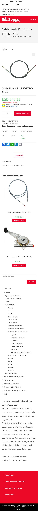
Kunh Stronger (12, 317)
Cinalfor (10, 314)
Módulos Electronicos (18, 338)
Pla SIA (10, 358)
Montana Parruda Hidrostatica (17, 332)
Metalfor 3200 (12, 323)
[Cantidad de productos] (7, 113)
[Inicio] (2, 37)
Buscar (31, 282)
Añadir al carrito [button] (19, 220)
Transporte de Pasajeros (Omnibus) (15, 391)
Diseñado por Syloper (19, 509)
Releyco (10, 367)
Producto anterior (10, 49)
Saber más (13, 106)
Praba (10, 361)
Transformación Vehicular (12, 387)
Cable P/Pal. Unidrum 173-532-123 (19, 212)
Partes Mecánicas (13, 123)
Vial (5, 394)
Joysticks (14, 335)
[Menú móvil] (32, 19)
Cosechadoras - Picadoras (13, 299)
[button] (33, 54)
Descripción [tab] (19, 155)
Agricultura (7, 293)
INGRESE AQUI (21, 460)
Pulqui (10, 364)
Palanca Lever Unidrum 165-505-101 (19, 257)
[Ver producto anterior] (3, 49)
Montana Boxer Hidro (15, 326)
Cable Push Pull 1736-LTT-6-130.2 (21, 37)
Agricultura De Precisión (12, 296)
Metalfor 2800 (12, 320)
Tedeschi (11, 370)
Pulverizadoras (9, 305)
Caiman (10, 311)
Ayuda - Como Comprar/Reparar (14, 377)
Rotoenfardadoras (11, 373)
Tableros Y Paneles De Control (21, 353)
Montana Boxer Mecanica (16, 329)
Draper (7, 302)
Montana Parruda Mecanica (17, 355)
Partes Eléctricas (16, 344)
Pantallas (14, 341)
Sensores (14, 350)
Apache (10, 308)
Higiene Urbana (9, 380)
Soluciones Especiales (11, 384)
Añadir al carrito (22, 113)
